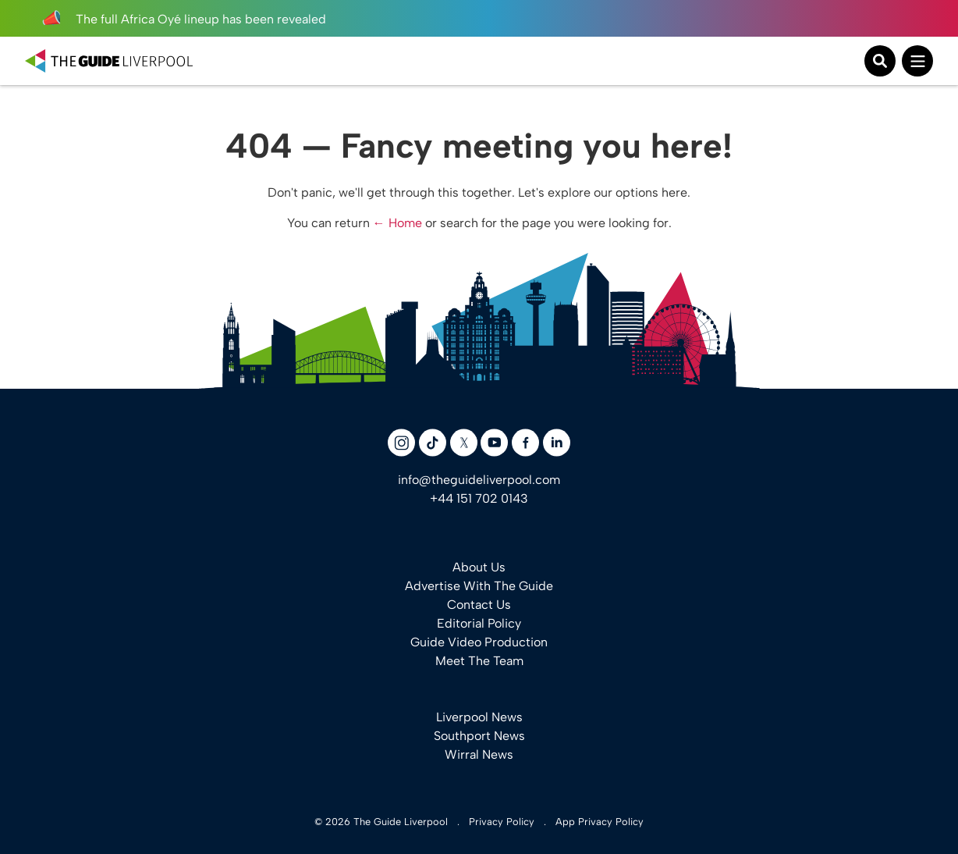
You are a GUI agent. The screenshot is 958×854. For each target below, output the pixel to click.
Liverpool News (479, 717)
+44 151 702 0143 (479, 498)
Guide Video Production (479, 642)
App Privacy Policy (599, 821)
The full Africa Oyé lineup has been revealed (183, 19)
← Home (397, 222)
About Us (479, 567)
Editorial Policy (479, 623)
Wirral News (479, 754)
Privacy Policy (501, 821)
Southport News (479, 735)
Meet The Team (479, 660)
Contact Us (479, 604)
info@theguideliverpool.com (479, 479)
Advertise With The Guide (479, 585)
